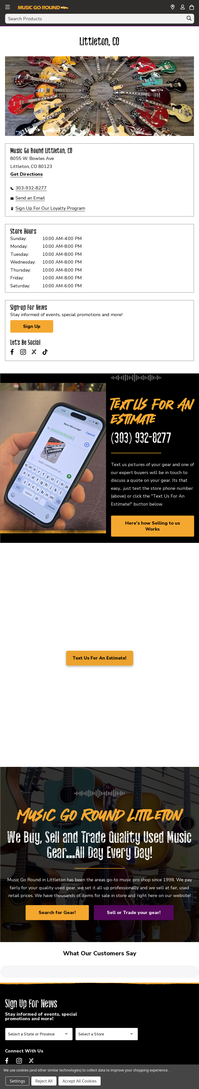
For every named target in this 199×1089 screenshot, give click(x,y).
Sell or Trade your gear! (134, 913)
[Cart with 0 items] (191, 7)
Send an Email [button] (30, 198)
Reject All (43, 1081)
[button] (7, 6)
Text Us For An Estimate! (99, 658)
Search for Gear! (57, 913)
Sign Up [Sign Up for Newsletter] (31, 326)
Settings (17, 1081)
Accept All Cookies (79, 1081)
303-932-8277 (31, 188)
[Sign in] (182, 8)
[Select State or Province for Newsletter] (39, 1001)
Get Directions (26, 174)
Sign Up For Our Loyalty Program (50, 208)
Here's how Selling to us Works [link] (152, 526)
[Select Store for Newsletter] (106, 1001)
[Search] (189, 19)
